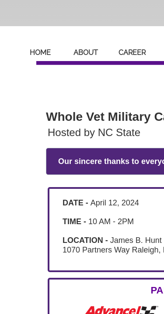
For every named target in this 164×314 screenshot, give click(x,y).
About (85, 52)
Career (132, 52)
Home (40, 52)
